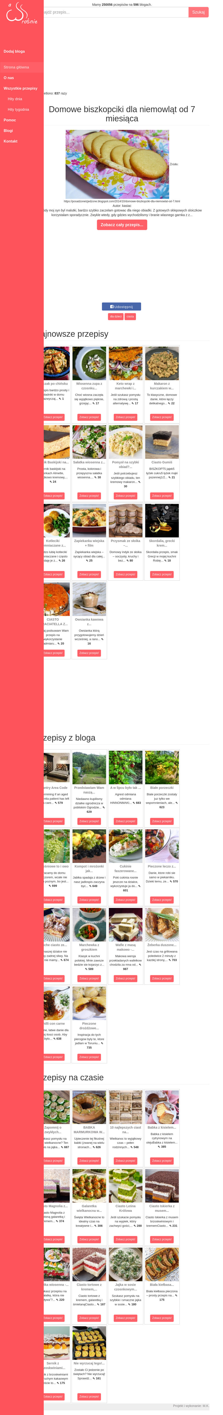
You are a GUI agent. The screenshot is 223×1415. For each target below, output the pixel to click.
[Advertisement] (133, 54)
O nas (9, 78)
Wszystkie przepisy (21, 88)
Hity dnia (13, 99)
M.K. (217, 1406)
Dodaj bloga (14, 51)
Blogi (8, 131)
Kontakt (10, 141)
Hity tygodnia (16, 109)
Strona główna (16, 67)
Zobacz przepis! (64, 417)
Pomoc (10, 120)
